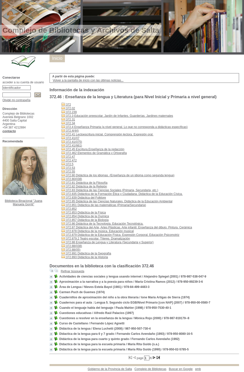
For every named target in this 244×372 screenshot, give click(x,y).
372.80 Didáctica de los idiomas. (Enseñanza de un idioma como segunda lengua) (117, 175)
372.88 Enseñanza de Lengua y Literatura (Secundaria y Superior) (107, 242)
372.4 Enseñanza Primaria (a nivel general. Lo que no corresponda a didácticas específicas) (124, 127)
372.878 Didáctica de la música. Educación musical (97, 231)
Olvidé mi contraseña (16, 100)
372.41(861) (71, 145)
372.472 (69, 160)
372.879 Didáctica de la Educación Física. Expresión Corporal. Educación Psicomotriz (120, 235)
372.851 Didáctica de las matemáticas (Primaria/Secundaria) (103, 205)
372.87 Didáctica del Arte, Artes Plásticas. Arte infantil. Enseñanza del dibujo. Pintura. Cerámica (126, 227)
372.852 (69, 209)
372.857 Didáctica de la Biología (84, 220)
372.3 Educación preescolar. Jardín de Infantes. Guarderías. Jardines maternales (117, 116)
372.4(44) (70, 130)
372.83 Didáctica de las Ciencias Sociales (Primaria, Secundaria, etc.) (109, 190)
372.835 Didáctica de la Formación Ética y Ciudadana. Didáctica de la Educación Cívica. (122, 194)
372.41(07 (70, 138)
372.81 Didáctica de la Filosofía (84, 183)
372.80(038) (71, 179)
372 (66, 104)
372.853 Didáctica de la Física (83, 212)
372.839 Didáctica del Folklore (83, 197)
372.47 (68, 156)
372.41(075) (71, 142)
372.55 (68, 171)
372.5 (67, 164)
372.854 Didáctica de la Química (85, 216)
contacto (9, 131)
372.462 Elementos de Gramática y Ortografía (94, 153)
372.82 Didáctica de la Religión (84, 186)
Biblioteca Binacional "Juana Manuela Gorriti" (23, 202)
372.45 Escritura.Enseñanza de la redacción (92, 149)
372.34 (68, 123)
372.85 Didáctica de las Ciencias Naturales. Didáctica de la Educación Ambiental (116, 201)
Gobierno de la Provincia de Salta (110, 369)
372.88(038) (71, 246)
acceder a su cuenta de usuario (23, 82)
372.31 (68, 119)
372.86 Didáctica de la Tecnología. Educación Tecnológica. (102, 223)
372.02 (68, 108)
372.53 (68, 168)
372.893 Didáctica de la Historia (84, 257)
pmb (198, 369)
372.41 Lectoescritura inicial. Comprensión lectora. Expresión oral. (107, 134)
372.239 (69, 112)
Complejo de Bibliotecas (150, 369)
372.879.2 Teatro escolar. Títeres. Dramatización (95, 238)
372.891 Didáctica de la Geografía (86, 253)
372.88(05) (70, 249)
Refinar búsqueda (72, 271)
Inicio (57, 58)
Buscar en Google (181, 369)
